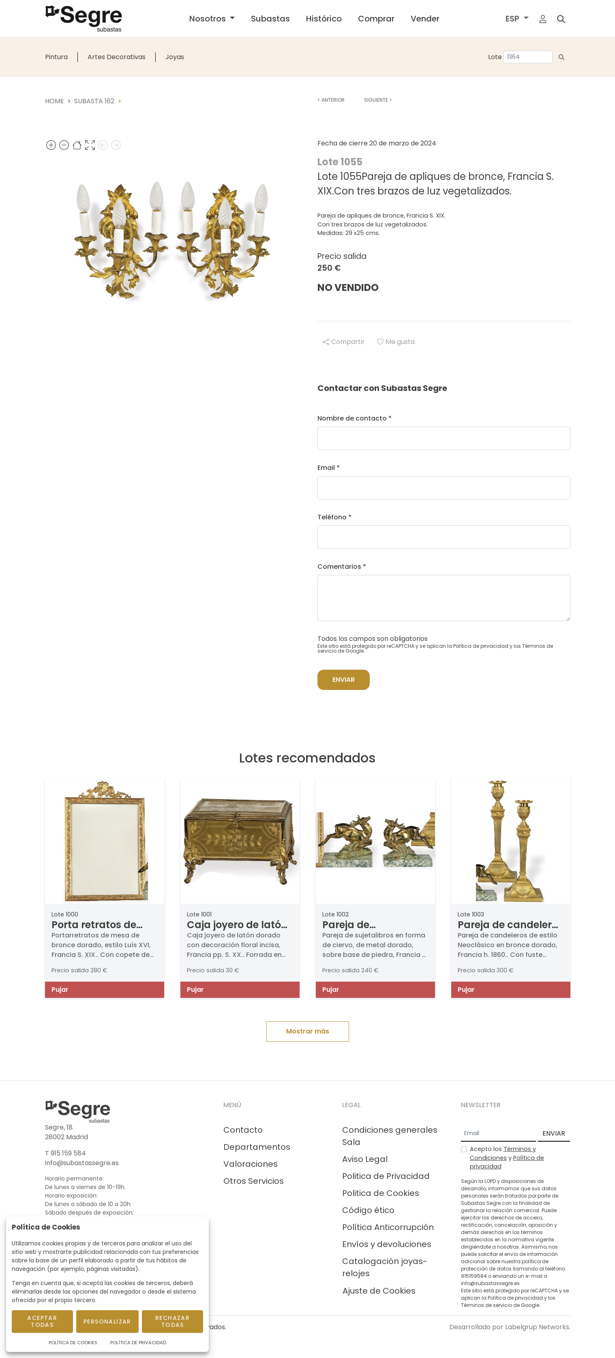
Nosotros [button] (208, 18)
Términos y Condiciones (503, 1153)
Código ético (368, 1210)
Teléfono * (334, 517)
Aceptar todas (42, 1321)
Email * (328, 467)
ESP (513, 18)
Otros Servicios (253, 1181)
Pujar (60, 989)
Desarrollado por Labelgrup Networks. (509, 1327)
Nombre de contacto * (354, 418)
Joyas (174, 57)
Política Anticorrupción (388, 1227)
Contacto (243, 1130)
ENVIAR (553, 1133)
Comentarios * (341, 566)
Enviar (343, 679)
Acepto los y (507, 1157)
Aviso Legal (365, 1159)
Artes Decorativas (117, 57)
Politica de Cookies (380, 1193)
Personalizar (107, 1321)
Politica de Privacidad (386, 1176)
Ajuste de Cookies (379, 1290)
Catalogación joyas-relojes (384, 1267)
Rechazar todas (172, 1321)
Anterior (331, 99)
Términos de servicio (486, 1305)
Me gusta (396, 341)
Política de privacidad (480, 646)
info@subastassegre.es (82, 1163)
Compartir (344, 341)
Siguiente (378, 99)
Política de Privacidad (138, 1342)
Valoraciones (250, 1164)
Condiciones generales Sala (389, 1136)
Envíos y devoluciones (386, 1244)
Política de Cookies (73, 1342)
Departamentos (256, 1147)
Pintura (56, 57)
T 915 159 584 (65, 1153)
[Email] (498, 1134)
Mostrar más (307, 1031)
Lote (495, 57)
